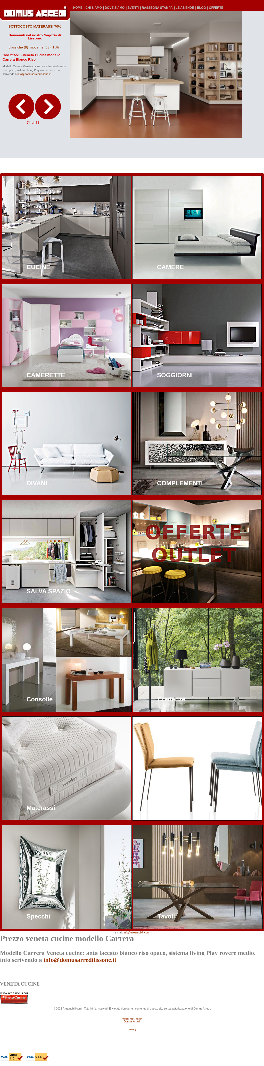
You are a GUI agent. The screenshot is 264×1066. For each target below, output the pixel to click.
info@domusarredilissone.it (34, 74)
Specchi (38, 916)
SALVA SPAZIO (49, 591)
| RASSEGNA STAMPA (156, 8)
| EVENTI (132, 8)
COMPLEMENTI (180, 483)
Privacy (132, 1029)
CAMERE (170, 267)
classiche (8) (18, 47)
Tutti (55, 47)
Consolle (40, 699)
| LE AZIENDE (184, 8)
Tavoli (166, 916)
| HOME (76, 8)
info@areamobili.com (136, 932)
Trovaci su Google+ (132, 1018)
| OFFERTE (215, 8)
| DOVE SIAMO (114, 8)
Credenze (171, 699)
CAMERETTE (46, 375)
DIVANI (37, 483)
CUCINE (38, 267)
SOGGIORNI (175, 375)
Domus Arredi (132, 1021)
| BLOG (200, 8)
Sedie (165, 807)
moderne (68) (40, 47)
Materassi (41, 807)
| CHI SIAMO (93, 8)
